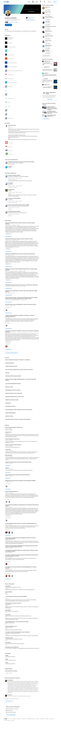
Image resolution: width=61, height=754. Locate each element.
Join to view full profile (11, 714)
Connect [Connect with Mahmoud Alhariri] (48, 48)
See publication (8, 236)
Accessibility (14, 718)
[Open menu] (39, 15)
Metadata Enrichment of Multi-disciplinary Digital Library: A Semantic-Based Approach (21, 269)
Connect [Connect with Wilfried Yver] (48, 10)
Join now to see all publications (11, 352)
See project (7, 465)
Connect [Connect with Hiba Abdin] (48, 53)
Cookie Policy (37, 718)
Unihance (10, 190)
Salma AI (7, 467)
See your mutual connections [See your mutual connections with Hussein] (13, 22)
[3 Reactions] (44, 64)
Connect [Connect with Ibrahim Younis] (48, 14)
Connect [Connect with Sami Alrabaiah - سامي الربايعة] (48, 29)
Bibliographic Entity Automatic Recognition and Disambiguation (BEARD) (20, 480)
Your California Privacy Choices (30, 718)
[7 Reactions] (44, 82)
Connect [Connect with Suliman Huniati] (48, 43)
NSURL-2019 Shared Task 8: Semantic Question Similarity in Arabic (19, 238)
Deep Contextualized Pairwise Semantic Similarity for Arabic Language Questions (20, 223)
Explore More (49, 99)
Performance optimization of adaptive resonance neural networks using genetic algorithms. (22, 331)
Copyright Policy (42, 718)
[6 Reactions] (43, 76)
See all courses (46, 118)
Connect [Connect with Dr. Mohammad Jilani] (48, 38)
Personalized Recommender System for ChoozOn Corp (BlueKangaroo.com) (21, 523)
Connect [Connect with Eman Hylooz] (48, 24)
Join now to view (9, 701)
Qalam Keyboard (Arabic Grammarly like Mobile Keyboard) (17, 474)
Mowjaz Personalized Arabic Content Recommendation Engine (18, 462)
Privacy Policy (23, 718)
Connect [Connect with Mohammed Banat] (48, 19)
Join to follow (8, 24)
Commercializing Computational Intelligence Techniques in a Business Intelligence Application (20, 316)
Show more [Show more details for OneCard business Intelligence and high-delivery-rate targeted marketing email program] (8, 515)
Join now (49, 1)
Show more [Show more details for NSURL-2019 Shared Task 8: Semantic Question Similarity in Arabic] (8, 248)
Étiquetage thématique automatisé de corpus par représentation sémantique (21, 284)
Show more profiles (46, 55)
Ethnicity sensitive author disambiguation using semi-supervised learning (20, 304)
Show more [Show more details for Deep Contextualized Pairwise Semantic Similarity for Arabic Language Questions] (8, 233)
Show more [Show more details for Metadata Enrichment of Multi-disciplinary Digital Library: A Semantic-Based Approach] (8, 279)
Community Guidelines (7, 720)
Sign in (55, 1)
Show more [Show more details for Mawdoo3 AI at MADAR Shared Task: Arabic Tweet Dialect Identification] (8, 263)
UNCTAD (9, 167)
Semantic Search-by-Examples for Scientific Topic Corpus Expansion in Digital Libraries (21, 291)
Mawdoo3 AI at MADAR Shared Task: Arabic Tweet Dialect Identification (20, 253)
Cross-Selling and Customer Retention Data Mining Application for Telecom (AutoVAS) (21, 567)
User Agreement (18, 718)
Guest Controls (52, 718)
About (10, 718)
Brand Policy (47, 718)
